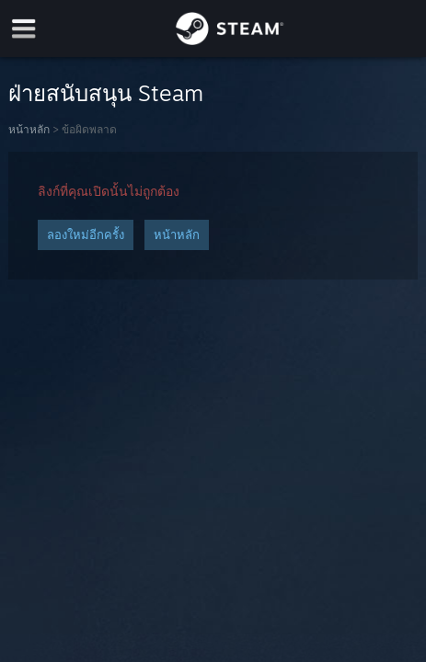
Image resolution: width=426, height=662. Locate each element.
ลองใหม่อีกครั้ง (85, 234)
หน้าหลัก (29, 129)
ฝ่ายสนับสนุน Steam (105, 93)
